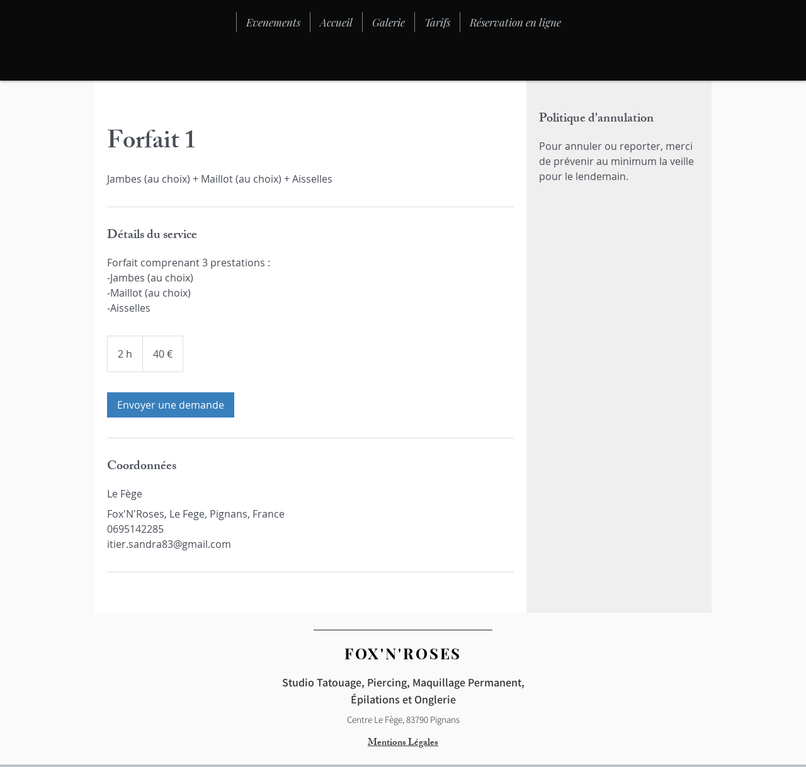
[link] (170, 405)
